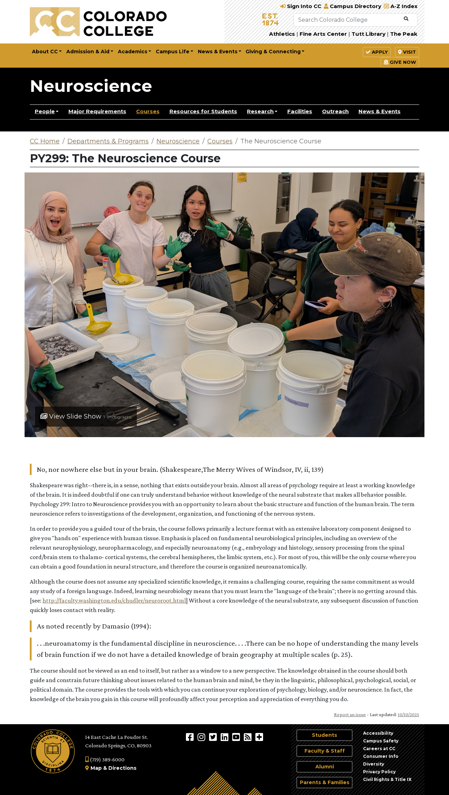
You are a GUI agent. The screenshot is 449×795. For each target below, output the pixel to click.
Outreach (335, 111)
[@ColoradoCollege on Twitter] (214, 736)
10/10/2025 (408, 714)
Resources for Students (203, 111)
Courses (148, 111)
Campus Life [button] (172, 51)
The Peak (403, 33)
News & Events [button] (217, 51)
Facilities (299, 111)
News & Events (379, 111)
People (45, 111)
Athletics (282, 33)
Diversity (373, 764)
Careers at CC (379, 748)
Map (96, 768)
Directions (122, 768)
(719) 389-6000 (105, 759)
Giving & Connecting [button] (273, 51)
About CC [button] (45, 51)
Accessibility (378, 733)
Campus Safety (380, 740)
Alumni (324, 766)
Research (260, 111)
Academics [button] (132, 51)
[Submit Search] (406, 19)
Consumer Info (380, 756)
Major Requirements (97, 111)
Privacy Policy (379, 771)
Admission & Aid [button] (87, 51)
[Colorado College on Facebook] (190, 736)
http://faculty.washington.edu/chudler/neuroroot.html (114, 600)
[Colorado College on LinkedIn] (225, 736)
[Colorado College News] (248, 736)
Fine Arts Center (323, 33)
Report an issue (350, 714)
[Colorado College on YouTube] (237, 736)
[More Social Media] (259, 736)
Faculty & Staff (324, 751)
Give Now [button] (400, 62)
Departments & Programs (108, 141)
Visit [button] (407, 52)
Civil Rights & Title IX (387, 779)
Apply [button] (377, 52)
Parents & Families (324, 782)
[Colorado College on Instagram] (202, 736)
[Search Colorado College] (347, 20)
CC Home (45, 141)
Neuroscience (91, 86)
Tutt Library (368, 33)
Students (324, 735)
